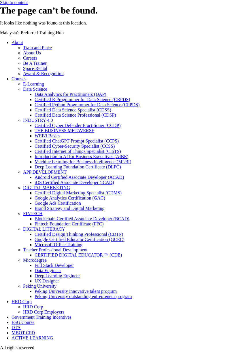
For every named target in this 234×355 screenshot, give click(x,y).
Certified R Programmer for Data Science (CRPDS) (82, 99)
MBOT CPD (23, 332)
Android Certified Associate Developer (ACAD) (79, 177)
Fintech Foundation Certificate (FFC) (69, 223)
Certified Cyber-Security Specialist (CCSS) (75, 146)
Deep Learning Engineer (57, 275)
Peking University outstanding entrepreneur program (83, 296)
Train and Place (37, 47)
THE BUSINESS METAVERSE (64, 130)
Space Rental (35, 68)
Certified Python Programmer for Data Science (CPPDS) (87, 104)
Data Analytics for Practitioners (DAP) (70, 94)
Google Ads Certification (58, 203)
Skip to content (14, 2)
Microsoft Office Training (58, 244)
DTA (16, 327)
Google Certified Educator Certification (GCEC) (79, 239)
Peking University (39, 286)
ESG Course (23, 322)
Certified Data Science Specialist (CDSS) (73, 109)
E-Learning (33, 83)
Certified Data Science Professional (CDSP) (75, 115)
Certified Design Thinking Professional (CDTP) (79, 234)
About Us (32, 52)
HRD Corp (22, 301)
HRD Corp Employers (43, 312)
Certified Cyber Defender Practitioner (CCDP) (78, 125)
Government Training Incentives (41, 317)
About (17, 42)
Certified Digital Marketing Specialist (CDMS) (78, 192)
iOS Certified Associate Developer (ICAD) (74, 182)
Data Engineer (48, 270)
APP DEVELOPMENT (45, 172)
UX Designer (47, 280)
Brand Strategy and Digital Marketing (70, 208)
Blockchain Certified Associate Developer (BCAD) (82, 218)
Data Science (35, 89)
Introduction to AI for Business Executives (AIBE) (81, 156)
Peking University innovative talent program (76, 291)
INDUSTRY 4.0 (38, 120)
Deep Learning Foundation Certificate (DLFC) (78, 166)
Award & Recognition (43, 73)
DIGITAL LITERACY (44, 229)
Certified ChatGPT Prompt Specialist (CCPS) (77, 140)
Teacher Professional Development (55, 249)
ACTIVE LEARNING (32, 337)
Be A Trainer (35, 63)
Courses (19, 78)
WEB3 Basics (47, 135)
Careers (30, 58)
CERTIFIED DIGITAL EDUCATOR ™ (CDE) (78, 255)
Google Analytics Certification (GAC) (70, 197)
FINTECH (33, 213)
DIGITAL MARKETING (46, 187)
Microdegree (35, 260)
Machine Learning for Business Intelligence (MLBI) (83, 161)
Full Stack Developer (54, 265)
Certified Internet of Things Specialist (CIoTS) (78, 151)
